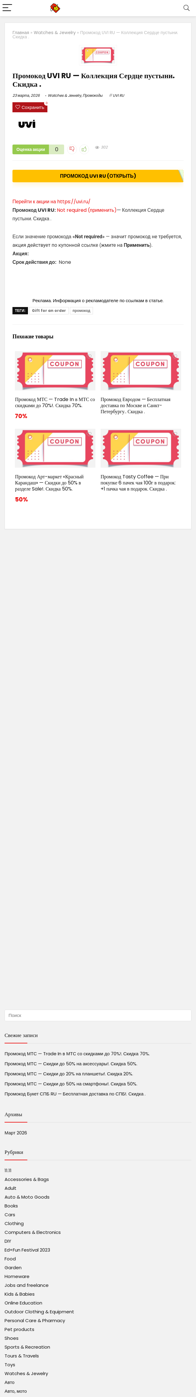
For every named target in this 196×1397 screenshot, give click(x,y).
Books (11, 1206)
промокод (81, 310)
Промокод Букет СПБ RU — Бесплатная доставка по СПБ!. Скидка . (75, 1094)
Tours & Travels (22, 1356)
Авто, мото (16, 1391)
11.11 (8, 1170)
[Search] (186, 8)
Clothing (14, 1223)
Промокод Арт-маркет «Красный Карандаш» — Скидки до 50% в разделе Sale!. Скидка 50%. (49, 482)
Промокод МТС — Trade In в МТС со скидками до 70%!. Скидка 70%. (55, 402)
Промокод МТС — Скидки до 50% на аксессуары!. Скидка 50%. (71, 1063)
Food (10, 1259)
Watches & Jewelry (55, 33)
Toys (10, 1364)
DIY (8, 1241)
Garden (13, 1267)
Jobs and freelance (27, 1285)
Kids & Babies (20, 1294)
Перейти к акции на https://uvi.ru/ (51, 201)
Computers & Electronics (33, 1232)
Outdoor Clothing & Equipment (39, 1311)
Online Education (23, 1303)
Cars (10, 1214)
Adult (10, 1188)
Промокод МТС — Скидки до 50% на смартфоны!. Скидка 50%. (71, 1084)
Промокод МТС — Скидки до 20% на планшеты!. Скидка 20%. (69, 1073)
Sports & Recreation (27, 1347)
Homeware (17, 1276)
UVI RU (118, 95)
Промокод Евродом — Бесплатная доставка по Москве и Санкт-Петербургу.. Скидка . (135, 405)
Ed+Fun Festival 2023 (27, 1250)
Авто (10, 1382)
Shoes (12, 1338)
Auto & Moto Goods (27, 1197)
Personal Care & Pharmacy (35, 1320)
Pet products (19, 1329)
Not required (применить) (87, 210)
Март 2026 (16, 1133)
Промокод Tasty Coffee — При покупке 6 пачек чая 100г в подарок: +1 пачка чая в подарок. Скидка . (138, 482)
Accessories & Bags (27, 1179)
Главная (20, 33)
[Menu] (7, 8)
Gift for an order (49, 310)
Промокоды (93, 95)
